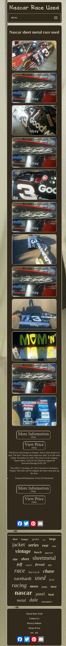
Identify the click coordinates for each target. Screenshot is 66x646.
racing (19, 585)
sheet (25, 559)
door (15, 539)
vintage (23, 551)
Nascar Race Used (34, 613)
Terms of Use (34, 628)
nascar (23, 592)
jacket (18, 544)
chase (48, 571)
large (52, 539)
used (40, 578)
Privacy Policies (34, 623)
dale (33, 600)
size (15, 559)
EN (32, 633)
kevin (51, 579)
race (19, 570)
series (33, 545)
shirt (44, 540)
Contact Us (34, 618)
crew (44, 586)
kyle (50, 565)
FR (36, 633)
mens (34, 587)
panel (40, 594)
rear (45, 545)
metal (21, 600)
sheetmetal (44, 558)
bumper (25, 539)
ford (51, 594)
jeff (19, 564)
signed (29, 565)
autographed (46, 602)
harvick (34, 572)
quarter (49, 553)
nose (54, 586)
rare (54, 546)
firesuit (40, 564)
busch (38, 552)
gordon (35, 539)
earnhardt (22, 578)
